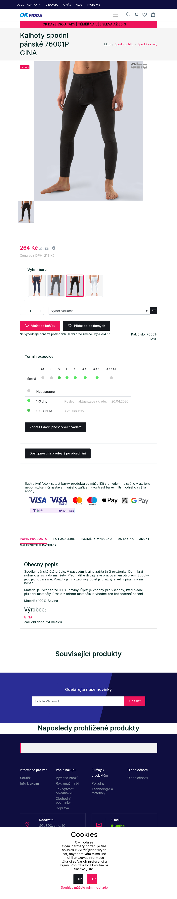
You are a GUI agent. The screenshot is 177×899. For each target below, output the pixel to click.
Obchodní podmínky (63, 800)
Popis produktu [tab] (33, 538)
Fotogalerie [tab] (64, 538)
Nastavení (80, 879)
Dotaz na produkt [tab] (134, 538)
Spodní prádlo (124, 44)
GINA (28, 617)
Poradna (98, 783)
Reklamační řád (67, 783)
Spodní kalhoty (147, 44)
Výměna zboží (66, 778)
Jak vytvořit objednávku (64, 791)
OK (94, 879)
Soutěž (25, 778)
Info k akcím (29, 783)
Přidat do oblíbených (86, 326)
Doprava (62, 808)
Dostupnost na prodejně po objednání (58, 453)
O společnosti (137, 778)
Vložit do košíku (40, 325)
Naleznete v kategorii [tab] (39, 545)
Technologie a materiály (102, 791)
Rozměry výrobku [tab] (96, 538)
